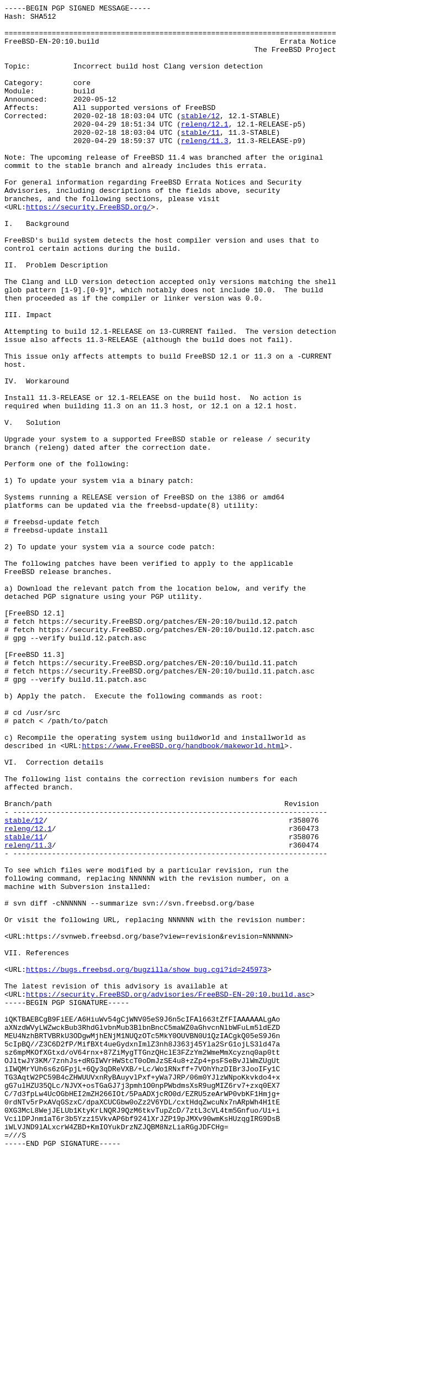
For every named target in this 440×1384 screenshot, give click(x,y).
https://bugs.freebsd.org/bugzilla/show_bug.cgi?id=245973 (146, 1163)
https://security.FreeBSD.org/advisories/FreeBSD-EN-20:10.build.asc (168, 1193)
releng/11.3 (205, 168)
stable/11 (200, 159)
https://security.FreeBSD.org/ (88, 248)
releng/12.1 (205, 149)
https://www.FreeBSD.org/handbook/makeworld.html (183, 894)
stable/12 (200, 139)
